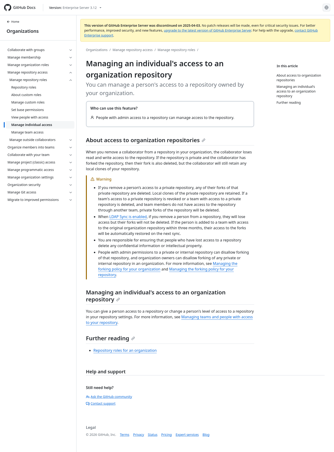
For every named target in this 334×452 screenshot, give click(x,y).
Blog (206, 434)
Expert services (187, 434)
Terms (124, 434)
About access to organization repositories (145, 140)
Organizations (23, 31)
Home (13, 22)
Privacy (138, 434)
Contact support (100, 403)
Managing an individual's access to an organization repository (156, 295)
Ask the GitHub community (109, 396)
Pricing (166, 434)
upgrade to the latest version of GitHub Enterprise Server (207, 30)
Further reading (110, 338)
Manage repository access (132, 50)
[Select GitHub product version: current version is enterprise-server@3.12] (75, 7)
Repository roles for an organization (125, 350)
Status (152, 434)
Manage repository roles (176, 50)
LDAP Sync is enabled (128, 216)
